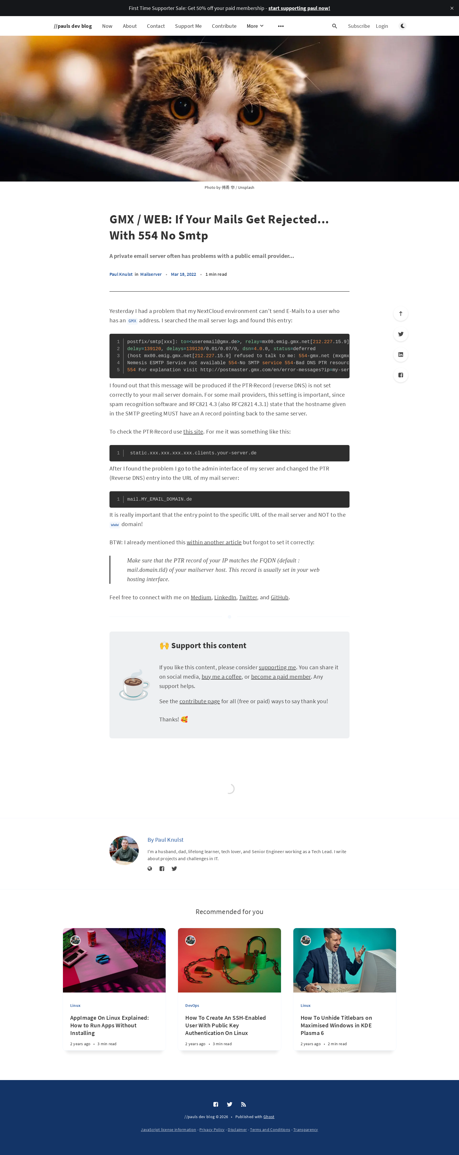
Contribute (224, 26)
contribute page (199, 701)
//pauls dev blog (73, 26)
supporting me (277, 667)
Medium (201, 597)
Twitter (248, 597)
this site (193, 431)
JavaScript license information (168, 1129)
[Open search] (334, 26)
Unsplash (246, 187)
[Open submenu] (281, 26)
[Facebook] (400, 375)
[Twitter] (400, 334)
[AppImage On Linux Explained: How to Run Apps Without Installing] (114, 1035)
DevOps (192, 1005)
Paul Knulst (121, 274)
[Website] (150, 869)
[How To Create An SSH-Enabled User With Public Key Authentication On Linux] (229, 1035)
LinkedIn (225, 597)
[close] (452, 8)
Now (107, 26)
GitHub (280, 597)
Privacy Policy (212, 1129)
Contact (156, 26)
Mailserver (151, 274)
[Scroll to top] (400, 313)
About (130, 26)
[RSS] (243, 1104)
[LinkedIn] (400, 354)
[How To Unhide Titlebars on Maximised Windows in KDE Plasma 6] (344, 1035)
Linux (75, 1005)
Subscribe (359, 26)
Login (382, 26)
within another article (214, 542)
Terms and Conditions (270, 1129)
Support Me (188, 26)
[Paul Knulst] (124, 850)
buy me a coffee (222, 676)
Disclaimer (237, 1129)
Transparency (305, 1129)
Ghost (269, 1116)
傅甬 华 (228, 187)
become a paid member (281, 676)
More (255, 26)
